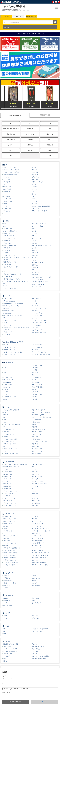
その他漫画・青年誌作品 (10, 651)
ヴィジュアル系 (36, 603)
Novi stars (6, 308)
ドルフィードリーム (9, 332)
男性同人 (30, 145)
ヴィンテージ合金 (37, 286)
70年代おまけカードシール (11, 519)
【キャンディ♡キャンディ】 (11, 267)
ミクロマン (6, 253)
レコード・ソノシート (38, 451)
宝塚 (49, 139)
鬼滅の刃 (34, 250)
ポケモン (34, 248)
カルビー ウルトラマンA (39, 557)
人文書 (34, 167)
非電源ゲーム (7, 191)
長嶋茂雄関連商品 (8, 739)
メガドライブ (36, 471)
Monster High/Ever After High (11, 305)
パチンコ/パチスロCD (9, 444)
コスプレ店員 (6, 783)
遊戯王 (5, 528)
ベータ (5, 446)
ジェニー (6, 322)
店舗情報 (32, 764)
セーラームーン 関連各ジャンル (41, 354)
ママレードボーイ (37, 347)
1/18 (4, 367)
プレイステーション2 (9, 501)
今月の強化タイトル (9, 516)
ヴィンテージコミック (9, 167)
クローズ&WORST (8, 236)
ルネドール (35, 327)
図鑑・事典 (35, 179)
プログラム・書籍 (37, 631)
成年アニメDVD (36, 453)
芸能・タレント (36, 177)
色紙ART (6, 545)
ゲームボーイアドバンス (10, 491)
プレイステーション (9, 498)
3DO (33, 488)
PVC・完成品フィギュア (39, 223)
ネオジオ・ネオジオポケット (40, 484)
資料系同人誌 (36, 691)
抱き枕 (5, 681)
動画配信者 (6, 600)
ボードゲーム (36, 203)
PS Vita (34, 469)
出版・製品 (33, 778)
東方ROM (34, 671)
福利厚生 (4, 769)
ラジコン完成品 (36, 377)
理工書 (34, 184)
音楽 (4, 213)
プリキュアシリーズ (9, 354)
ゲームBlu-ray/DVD (8, 434)
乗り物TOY (30, 129)
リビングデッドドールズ (39, 322)
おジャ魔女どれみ (8, 228)
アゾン (5, 318)
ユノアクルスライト (37, 315)
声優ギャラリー (36, 754)
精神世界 (34, 186)
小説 (4, 194)
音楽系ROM (35, 676)
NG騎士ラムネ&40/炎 (38, 284)
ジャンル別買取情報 (15, 115)
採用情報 (4, 767)
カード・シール (30, 134)
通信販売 (32, 772)
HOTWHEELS (7, 382)
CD (4, 631)
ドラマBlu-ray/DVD (8, 441)
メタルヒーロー (36, 272)
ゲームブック (36, 208)
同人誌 (5, 658)
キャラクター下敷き (9, 565)
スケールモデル (7, 384)
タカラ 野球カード (37, 545)
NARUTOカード (36, 536)
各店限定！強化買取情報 (39, 658)
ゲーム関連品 (36, 505)
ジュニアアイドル (37, 448)
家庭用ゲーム (11, 134)
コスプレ (30, 150)
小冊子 (34, 196)
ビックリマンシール (37, 523)
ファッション (7, 211)
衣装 (33, 715)
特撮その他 (35, 274)
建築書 (5, 203)
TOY (30, 123)
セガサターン (36, 474)
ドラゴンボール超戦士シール (11, 548)
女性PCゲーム (36, 704)
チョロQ (5, 392)
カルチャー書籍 (7, 201)
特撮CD (34, 424)
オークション (34, 774)
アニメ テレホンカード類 (10, 562)
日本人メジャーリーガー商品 (11, 736)
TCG (4, 533)
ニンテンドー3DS (8, 496)
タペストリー (7, 756)
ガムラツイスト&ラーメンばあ (41, 528)
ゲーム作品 (6, 656)
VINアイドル (7, 603)
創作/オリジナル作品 (38, 646)
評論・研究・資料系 (9, 691)
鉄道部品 (34, 399)
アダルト (6, 427)
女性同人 (10, 145)
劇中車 (34, 379)
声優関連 (6, 754)
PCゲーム (11, 150)
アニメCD (6, 431)
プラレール (35, 367)
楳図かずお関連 (36, 419)
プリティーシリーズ (37, 344)
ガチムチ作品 (36, 649)
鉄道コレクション (37, 394)
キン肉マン (6, 233)
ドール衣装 (6, 334)
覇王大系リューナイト (9, 262)
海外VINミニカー (37, 384)
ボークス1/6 (35, 310)
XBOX (34, 491)
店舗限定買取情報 (45, 115)
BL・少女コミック (8, 177)
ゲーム (5, 618)
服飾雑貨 (6, 715)
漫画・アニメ (36, 615)
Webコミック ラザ (7, 781)
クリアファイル (36, 519)
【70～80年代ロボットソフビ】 (12, 274)
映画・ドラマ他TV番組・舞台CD (41, 417)
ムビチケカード (36, 560)
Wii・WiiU (6, 481)
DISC (49, 129)
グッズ (5, 749)
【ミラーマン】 (7, 276)
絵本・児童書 (7, 189)
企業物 (49, 150)
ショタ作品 (35, 651)
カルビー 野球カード (38, 543)
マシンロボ (6, 250)
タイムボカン (7, 240)
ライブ (5, 451)
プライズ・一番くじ (37, 226)
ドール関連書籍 (36, 298)
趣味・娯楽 (35, 172)
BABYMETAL (36, 578)
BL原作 (5, 415)
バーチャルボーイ (8, 479)
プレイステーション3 (9, 503)
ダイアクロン (7, 243)
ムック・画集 (7, 199)
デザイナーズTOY (37, 238)
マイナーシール (36, 526)
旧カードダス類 (36, 521)
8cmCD (5, 412)
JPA (4, 226)
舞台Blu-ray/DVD (37, 431)
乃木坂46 (6, 575)
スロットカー (7, 387)
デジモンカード (7, 531)
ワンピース (35, 253)
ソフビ (34, 231)
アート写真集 (7, 208)
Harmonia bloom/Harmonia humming (13, 303)
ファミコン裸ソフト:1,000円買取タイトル (15, 464)
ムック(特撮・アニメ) (9, 179)
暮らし (34, 194)
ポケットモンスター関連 (10, 448)
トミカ (5, 394)
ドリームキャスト (37, 476)
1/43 (4, 372)
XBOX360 (35, 493)
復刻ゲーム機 (36, 501)
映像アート (35, 444)
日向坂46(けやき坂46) (9, 583)
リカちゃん (35, 318)
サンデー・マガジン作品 (10, 649)
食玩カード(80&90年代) (10, 552)
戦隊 (33, 269)
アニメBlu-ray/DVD (8, 429)
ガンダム (34, 257)
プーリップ (35, 305)
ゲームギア (35, 479)
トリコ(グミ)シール (9, 550)
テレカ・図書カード (9, 673)
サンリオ (6, 344)
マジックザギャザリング (10, 536)
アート (5, 615)
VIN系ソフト (35, 446)
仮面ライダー (36, 265)
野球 (11, 155)
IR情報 (4, 774)
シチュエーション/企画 (10, 439)
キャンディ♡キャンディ (39, 332)
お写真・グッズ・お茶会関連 (40, 629)
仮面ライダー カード (38, 540)
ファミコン (6, 469)
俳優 (33, 600)
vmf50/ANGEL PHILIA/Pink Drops (12, 315)
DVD (4, 633)
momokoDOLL (7, 313)
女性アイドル (49, 134)
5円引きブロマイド (37, 550)
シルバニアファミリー (9, 347)
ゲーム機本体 (36, 503)
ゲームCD (6, 436)
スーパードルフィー (9, 325)
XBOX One (35, 496)
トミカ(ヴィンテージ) (9, 396)
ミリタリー (35, 174)
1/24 (4, 370)
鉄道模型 (34, 396)
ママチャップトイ (37, 313)
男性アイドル (11, 139)
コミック (6, 184)
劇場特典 (6, 751)
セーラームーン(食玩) (9, 557)
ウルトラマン (36, 267)
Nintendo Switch (7, 484)
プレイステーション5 (38, 464)
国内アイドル (36, 598)
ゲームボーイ (7, 488)
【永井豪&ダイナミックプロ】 (12, 279)
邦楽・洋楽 (35, 436)
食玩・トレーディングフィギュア (41, 245)
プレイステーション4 (9, 505)
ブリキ (34, 240)
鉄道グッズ (35, 392)
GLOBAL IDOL (7, 605)
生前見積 (32, 769)
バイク (5, 399)
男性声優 (34, 427)
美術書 (5, 206)
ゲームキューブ (7, 476)
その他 (49, 155)
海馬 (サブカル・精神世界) (39, 211)
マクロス (34, 260)
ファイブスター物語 (37, 279)
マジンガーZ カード (37, 538)
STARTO (5, 598)
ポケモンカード (7, 523)
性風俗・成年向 (7, 186)
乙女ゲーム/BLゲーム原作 (10, 453)
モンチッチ (35, 349)
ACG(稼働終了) (7, 540)
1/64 (4, 375)
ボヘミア (4, 778)
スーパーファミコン (9, 471)
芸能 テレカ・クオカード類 (40, 565)
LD (4, 417)
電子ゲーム (35, 498)
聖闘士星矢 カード (37, 533)
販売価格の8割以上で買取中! (11, 644)
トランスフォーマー (37, 262)
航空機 (34, 389)
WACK (34, 575)
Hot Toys (5, 286)
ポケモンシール (7, 526)
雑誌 (33, 199)
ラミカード (35, 516)
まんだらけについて (7, 764)
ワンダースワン (36, 486)
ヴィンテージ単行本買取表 (11, 172)
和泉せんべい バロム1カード (40, 555)
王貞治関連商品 (36, 736)
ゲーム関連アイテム (9, 238)
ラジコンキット (36, 375)
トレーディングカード (9, 543)
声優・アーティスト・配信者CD (41, 412)
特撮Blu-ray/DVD (37, 422)
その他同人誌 (49, 145)
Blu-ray (5, 629)
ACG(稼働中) (7, 538)
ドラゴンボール (7, 248)
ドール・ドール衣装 (9, 298)
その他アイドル (36, 583)
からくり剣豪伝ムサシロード (11, 231)
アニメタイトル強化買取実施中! (41, 656)
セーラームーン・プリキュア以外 (13, 352)
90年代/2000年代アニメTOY (40, 282)
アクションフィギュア (9, 288)
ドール (49, 123)
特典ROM (34, 673)
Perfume (34, 580)
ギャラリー (35, 751)
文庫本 (34, 191)
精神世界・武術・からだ (39, 429)
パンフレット (36, 201)
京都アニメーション (9, 255)
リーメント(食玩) (37, 325)
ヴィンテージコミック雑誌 (11, 170)
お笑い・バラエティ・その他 (11, 424)
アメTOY (34, 243)
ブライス (34, 303)
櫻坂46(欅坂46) (7, 580)
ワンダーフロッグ (37, 330)
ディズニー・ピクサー (9, 245)
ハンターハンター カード (10, 521)
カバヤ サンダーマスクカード (40, 552)
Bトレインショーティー (10, 377)
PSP (33, 466)
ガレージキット (36, 236)
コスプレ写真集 (36, 678)
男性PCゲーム (7, 704)
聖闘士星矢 (35, 255)
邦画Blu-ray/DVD (37, 439)
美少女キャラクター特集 (39, 562)
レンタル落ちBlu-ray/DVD (39, 441)
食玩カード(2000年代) (9, 555)
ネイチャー (35, 189)
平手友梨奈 (6, 578)
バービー (34, 301)
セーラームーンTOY (9, 349)
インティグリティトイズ (10, 320)
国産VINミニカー (37, 382)
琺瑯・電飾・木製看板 (9, 726)
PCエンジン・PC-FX (38, 481)
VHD (4, 419)
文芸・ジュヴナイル (37, 182)
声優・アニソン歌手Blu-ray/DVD (41, 410)
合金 (33, 228)
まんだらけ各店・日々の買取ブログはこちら (30, 33)
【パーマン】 (7, 269)
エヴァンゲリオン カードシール (41, 531)
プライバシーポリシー (36, 783)
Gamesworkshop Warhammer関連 (41, 206)
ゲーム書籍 (6, 182)
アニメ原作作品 (7, 653)
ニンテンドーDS (8, 493)
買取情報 (32, 767)
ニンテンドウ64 (7, 474)
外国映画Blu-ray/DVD (38, 415)
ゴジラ (5, 271)
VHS (4, 422)
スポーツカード (36, 548)
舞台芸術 (34, 170)
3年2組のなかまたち (9, 301)
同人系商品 (6, 676)
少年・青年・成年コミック (11, 174)
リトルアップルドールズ (39, 320)
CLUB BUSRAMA (8, 379)
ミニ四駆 (34, 370)
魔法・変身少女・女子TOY (11, 129)
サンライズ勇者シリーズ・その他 (41, 277)
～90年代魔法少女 (8, 264)
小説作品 (34, 653)
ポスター (30, 139)
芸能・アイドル (36, 434)
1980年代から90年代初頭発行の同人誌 (14, 694)
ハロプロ (6, 588)
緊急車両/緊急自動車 (38, 387)
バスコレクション (37, 365)
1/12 (4, 365)
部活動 (4, 772)
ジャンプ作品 (7, 646)
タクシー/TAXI (7, 389)
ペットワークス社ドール (39, 308)
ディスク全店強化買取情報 (11, 410)
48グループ (6, 585)
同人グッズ (35, 644)
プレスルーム (34, 781)
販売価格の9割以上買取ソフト (12, 466)
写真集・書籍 (36, 585)
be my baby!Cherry (8, 310)
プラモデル (35, 233)
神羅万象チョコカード (9, 560)
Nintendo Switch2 (8, 486)
